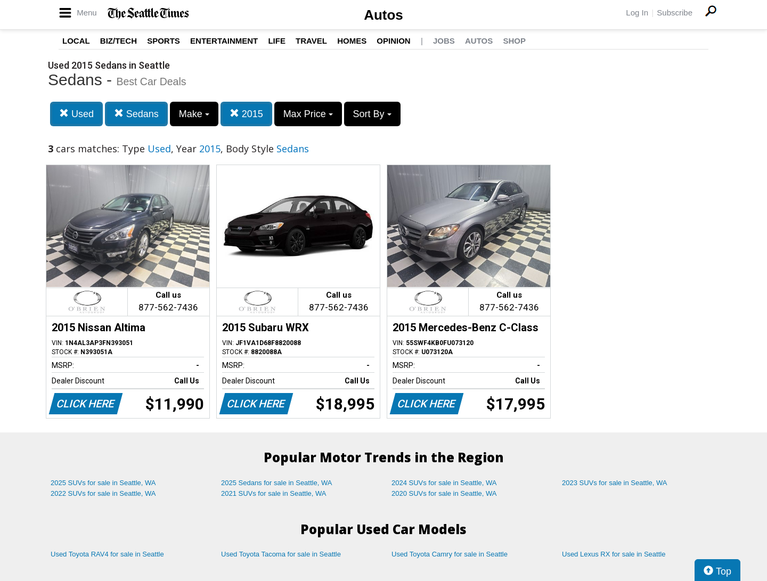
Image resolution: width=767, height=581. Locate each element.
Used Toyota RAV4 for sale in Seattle (107, 554)
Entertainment (224, 40)
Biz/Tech (118, 40)
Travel (311, 40)
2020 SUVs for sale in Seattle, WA (444, 493)
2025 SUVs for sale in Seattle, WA (103, 483)
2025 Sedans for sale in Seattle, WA (276, 483)
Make (194, 114)
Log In (637, 12)
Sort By (372, 114)
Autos (383, 15)
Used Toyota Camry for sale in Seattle (449, 554)
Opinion (393, 40)
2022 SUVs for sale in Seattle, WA (103, 493)
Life (276, 40)
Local (76, 40)
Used (76, 113)
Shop (514, 40)
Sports (163, 40)
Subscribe (674, 12)
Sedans (136, 113)
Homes (351, 40)
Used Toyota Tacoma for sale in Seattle (281, 554)
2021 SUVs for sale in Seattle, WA (274, 493)
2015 (246, 113)
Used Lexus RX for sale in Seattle (613, 554)
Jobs (444, 40)
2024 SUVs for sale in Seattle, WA (444, 483)
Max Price (308, 114)
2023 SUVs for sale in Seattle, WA (614, 483)
